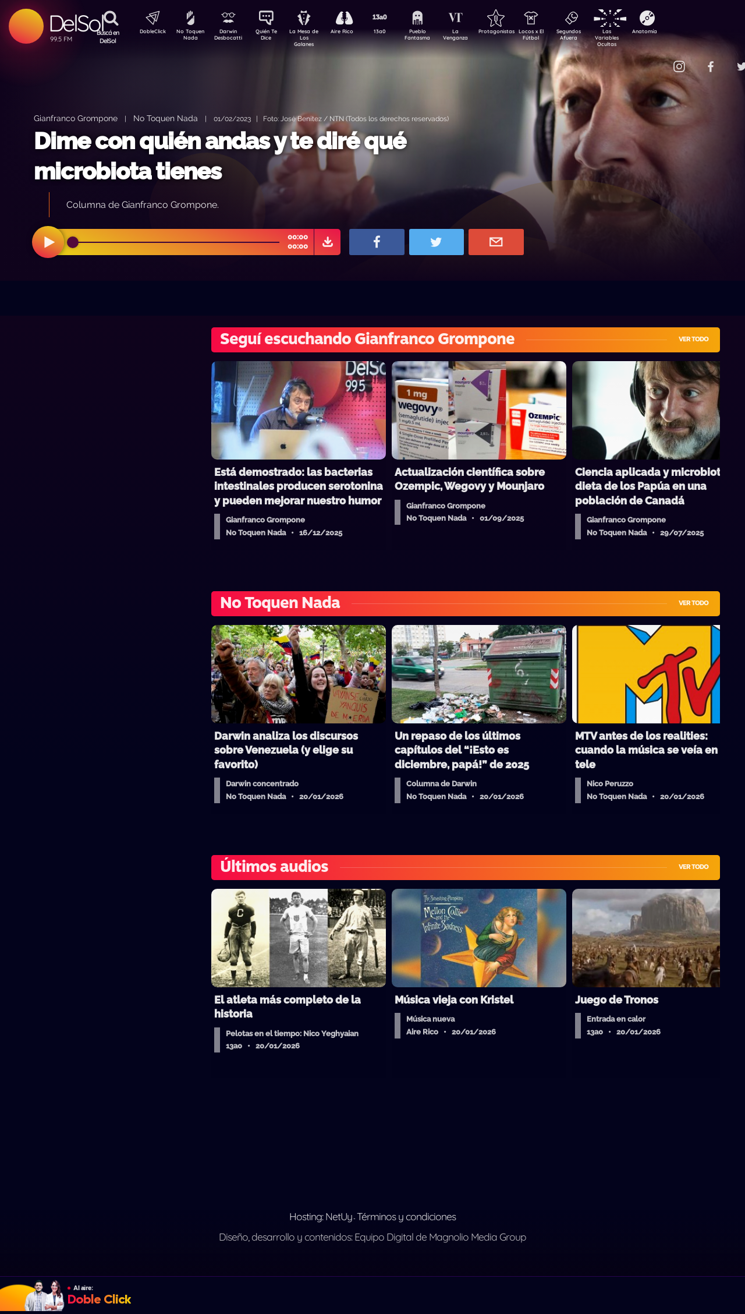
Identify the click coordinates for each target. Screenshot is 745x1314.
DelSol (76, 23)
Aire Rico (352, 33)
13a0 (393, 33)
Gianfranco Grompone (76, 118)
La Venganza (475, 37)
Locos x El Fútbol (556, 37)
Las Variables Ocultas (638, 38)
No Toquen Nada (189, 37)
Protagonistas (515, 33)
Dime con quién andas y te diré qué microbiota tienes (220, 156)
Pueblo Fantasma (433, 37)
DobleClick (148, 33)
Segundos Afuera (596, 37)
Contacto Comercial (655, 59)
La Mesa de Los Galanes (311, 38)
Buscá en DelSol (108, 37)
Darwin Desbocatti (230, 37)
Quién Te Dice (271, 37)
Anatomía (678, 33)
